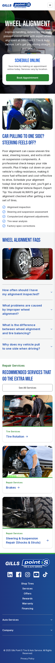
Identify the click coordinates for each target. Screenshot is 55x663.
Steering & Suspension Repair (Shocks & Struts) (27, 540)
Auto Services (10, 619)
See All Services (27, 387)
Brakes (13, 487)
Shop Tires (27, 583)
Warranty (27, 603)
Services (27, 588)
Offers (27, 593)
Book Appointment (27, 77)
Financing (27, 608)
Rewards (27, 598)
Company (7, 630)
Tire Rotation (17, 436)
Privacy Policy (27, 658)
